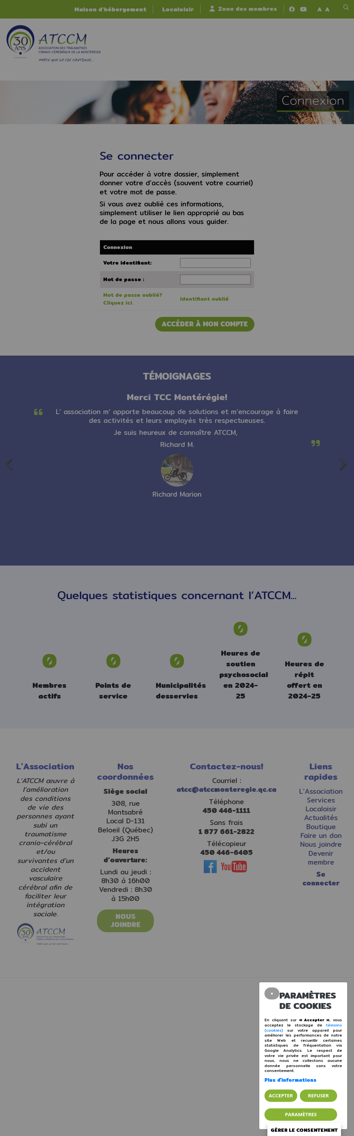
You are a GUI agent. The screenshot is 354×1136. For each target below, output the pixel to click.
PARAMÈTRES (301, 1114)
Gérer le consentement (306, 1130)
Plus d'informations (290, 1080)
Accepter (281, 1095)
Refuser (318, 1095)
